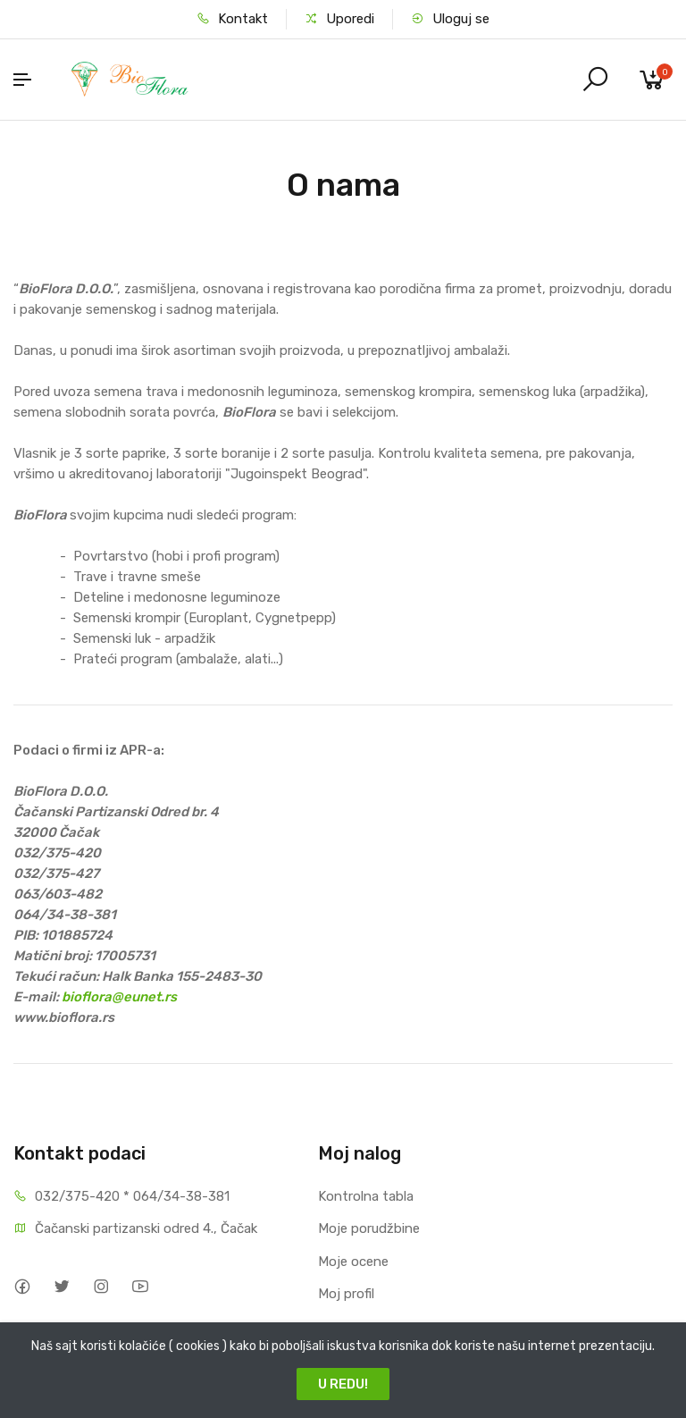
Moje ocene (353, 1261)
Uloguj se (450, 19)
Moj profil (346, 1294)
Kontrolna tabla (366, 1196)
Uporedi (339, 19)
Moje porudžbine (369, 1228)
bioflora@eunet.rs (119, 997)
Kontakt (232, 19)
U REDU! (343, 1384)
